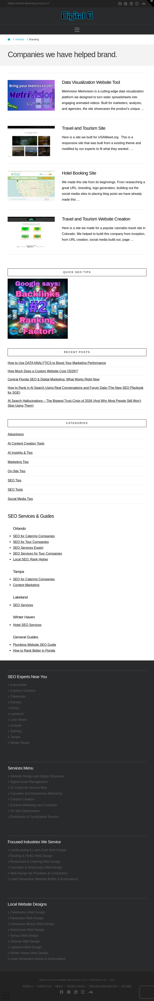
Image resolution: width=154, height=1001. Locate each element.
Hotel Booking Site (79, 173)
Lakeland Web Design (25, 947)
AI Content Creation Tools (26, 443)
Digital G (27, 986)
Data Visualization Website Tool (91, 82)
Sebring (14, 731)
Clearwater (17, 696)
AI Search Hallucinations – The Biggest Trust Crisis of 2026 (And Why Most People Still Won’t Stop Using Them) (74, 403)
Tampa (14, 737)
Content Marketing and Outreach (32, 805)
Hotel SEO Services (27, 625)
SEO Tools (15, 489)
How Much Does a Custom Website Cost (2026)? (43, 371)
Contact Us (44, 986)
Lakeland (15, 714)
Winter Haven (19, 742)
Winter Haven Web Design (28, 953)
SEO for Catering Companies (34, 536)
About (59, 986)
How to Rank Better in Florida (34, 650)
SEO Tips (14, 480)
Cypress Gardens (21, 690)
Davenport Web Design (26, 918)
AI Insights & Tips (20, 452)
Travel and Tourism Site (83, 128)
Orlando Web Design (24, 941)
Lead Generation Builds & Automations (37, 959)
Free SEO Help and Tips (103, 986)
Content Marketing (26, 585)
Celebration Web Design (26, 912)
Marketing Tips (18, 462)
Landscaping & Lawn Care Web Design (37, 850)
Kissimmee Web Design (26, 929)
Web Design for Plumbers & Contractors (37, 873)
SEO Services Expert (28, 547)
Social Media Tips (20, 498)
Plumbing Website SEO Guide (34, 644)
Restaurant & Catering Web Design (34, 861)
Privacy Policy (76, 986)
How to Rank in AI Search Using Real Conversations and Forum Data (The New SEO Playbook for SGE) (75, 390)
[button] (77, 30)
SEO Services (23, 605)
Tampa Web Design (23, 935)
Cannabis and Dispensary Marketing (35, 793)
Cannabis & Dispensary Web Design (35, 867)
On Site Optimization (24, 811)
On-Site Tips (16, 471)
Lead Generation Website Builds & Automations (43, 879)
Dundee (14, 702)
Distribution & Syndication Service (33, 816)
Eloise (13, 708)
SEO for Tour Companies (31, 542)
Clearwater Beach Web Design (31, 924)
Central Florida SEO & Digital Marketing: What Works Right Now (53, 379)
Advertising (15, 434)
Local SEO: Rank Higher (30, 559)
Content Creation (21, 799)
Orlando (15, 725)
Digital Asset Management (28, 782)
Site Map (126, 986)
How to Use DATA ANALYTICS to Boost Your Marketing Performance (57, 363)
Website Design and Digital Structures (36, 776)
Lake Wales (17, 719)
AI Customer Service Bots (27, 787)
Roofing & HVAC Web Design (30, 855)
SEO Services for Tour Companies (37, 553)
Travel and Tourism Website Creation (96, 218)
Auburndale (17, 685)
